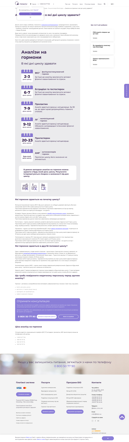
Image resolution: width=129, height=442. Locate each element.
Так (30, 14)
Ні (30, 17)
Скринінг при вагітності (48, 406)
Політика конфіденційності (23, 415)
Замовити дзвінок (48, 411)
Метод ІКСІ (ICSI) (71, 391)
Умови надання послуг (22, 420)
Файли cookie (41, 439)
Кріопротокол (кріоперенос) (75, 406)
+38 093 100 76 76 (97, 400)
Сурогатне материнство (48, 387)
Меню (99, 4)
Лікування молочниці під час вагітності (50, 402)
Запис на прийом (68, 316)
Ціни (81, 4)
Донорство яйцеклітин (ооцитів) (76, 394)
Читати (95, 38)
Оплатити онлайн (23, 394)
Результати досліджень (75, 411)
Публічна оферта (21, 418)
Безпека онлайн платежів (23, 412)
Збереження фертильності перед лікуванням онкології (76, 402)
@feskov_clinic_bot (97, 408)
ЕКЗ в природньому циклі (49, 394)
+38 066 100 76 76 (97, 399)
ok (108, 438)
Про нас (67, 4)
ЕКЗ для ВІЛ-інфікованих (73, 398)
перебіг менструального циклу (56, 213)
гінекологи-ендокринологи (49, 25)
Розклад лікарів (90, 4)
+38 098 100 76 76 (97, 397)
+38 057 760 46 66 (97, 402)
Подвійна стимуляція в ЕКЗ (49, 398)
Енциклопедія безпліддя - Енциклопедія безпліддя (47, 8)
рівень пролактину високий (59, 228)
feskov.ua (28, 437)
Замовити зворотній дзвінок (47, 316)
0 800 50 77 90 (45, 4)
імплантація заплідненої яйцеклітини (34, 253)
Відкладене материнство (48, 391)
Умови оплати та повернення (24, 423)
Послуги (75, 4)
